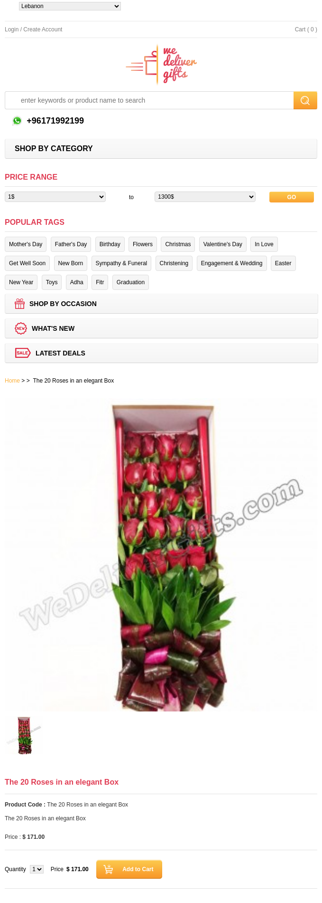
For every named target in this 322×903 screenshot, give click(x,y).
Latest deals (60, 353)
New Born (70, 263)
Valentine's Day (222, 244)
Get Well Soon (27, 263)
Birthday (110, 244)
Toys (52, 282)
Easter (283, 263)
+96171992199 (54, 120)
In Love (264, 244)
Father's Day (71, 244)
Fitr (100, 282)
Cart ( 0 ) (306, 29)
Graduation (131, 282)
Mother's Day (25, 244)
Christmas (178, 244)
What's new (53, 328)
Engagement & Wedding (232, 263)
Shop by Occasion (63, 303)
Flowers (143, 244)
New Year (21, 282)
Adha (76, 282)
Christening (174, 263)
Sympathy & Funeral (121, 263)
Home (12, 380)
